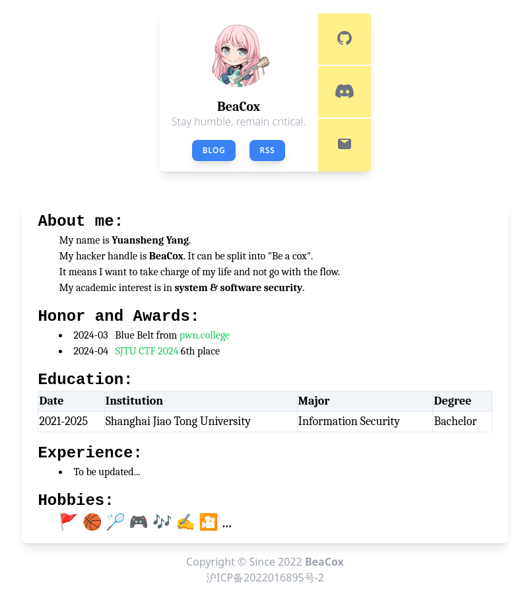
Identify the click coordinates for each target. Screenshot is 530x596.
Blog (214, 150)
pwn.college (205, 335)
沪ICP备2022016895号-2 (265, 577)
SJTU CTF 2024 (147, 351)
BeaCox (324, 561)
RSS (267, 150)
